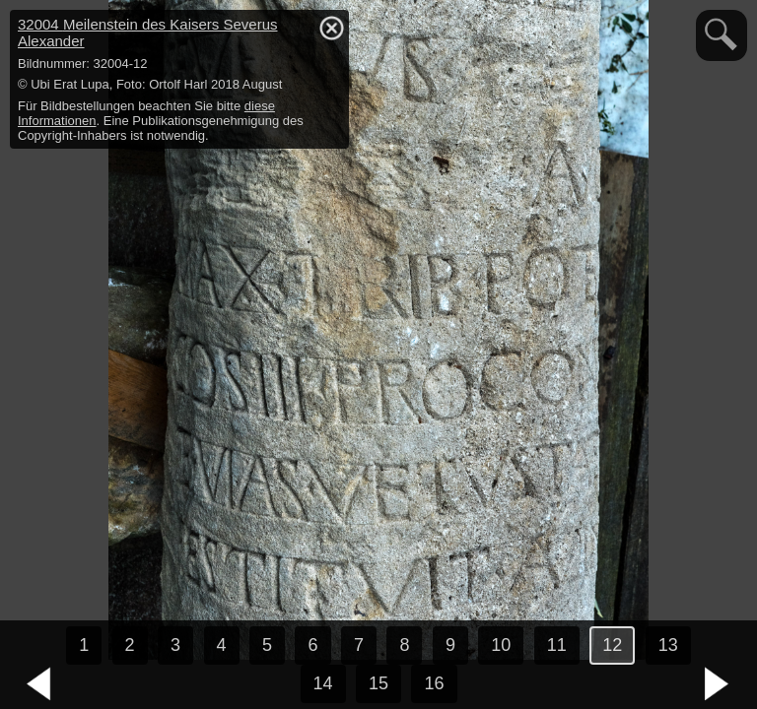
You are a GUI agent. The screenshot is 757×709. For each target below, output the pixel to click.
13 (668, 645)
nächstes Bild (717, 684)
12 (612, 645)
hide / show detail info (331, 27)
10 (501, 645)
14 (323, 683)
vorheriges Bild (39, 684)
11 (557, 645)
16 (434, 683)
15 (378, 683)
